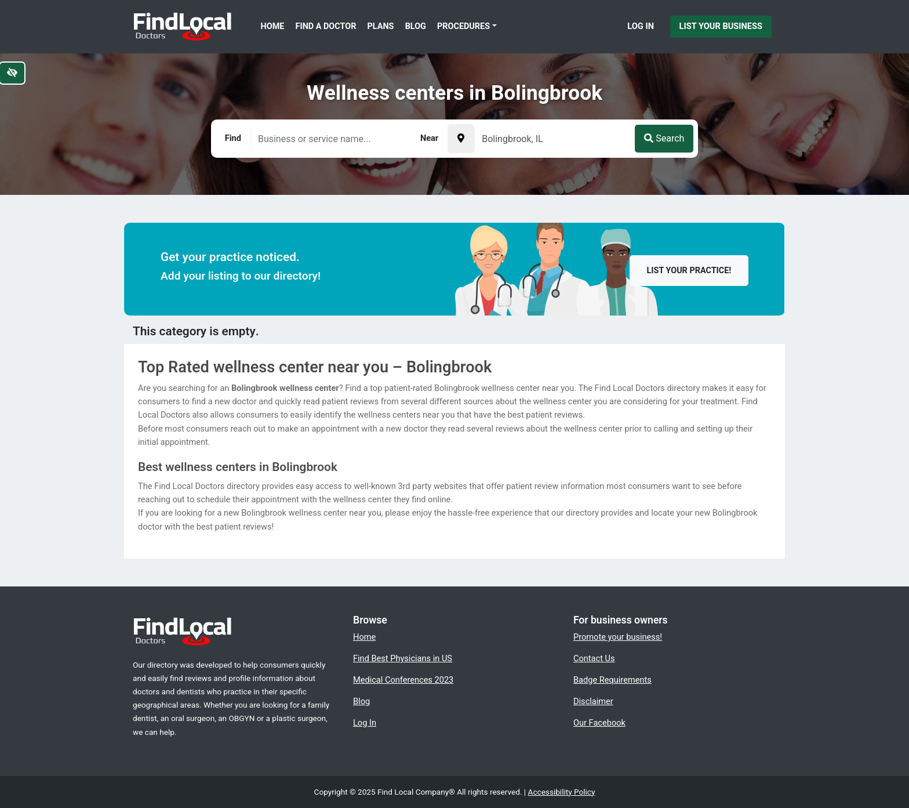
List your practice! (689, 271)
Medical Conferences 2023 (403, 680)
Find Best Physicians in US (402, 658)
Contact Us (594, 658)
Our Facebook (599, 723)
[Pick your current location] (461, 138)
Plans (381, 26)
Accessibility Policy (561, 791)
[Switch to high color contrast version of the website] (12, 73)
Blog (415, 26)
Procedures (463, 26)
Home (273, 26)
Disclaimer (593, 701)
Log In (640, 26)
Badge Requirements (612, 680)
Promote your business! (617, 637)
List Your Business (720, 26)
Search (664, 138)
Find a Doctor (326, 26)
